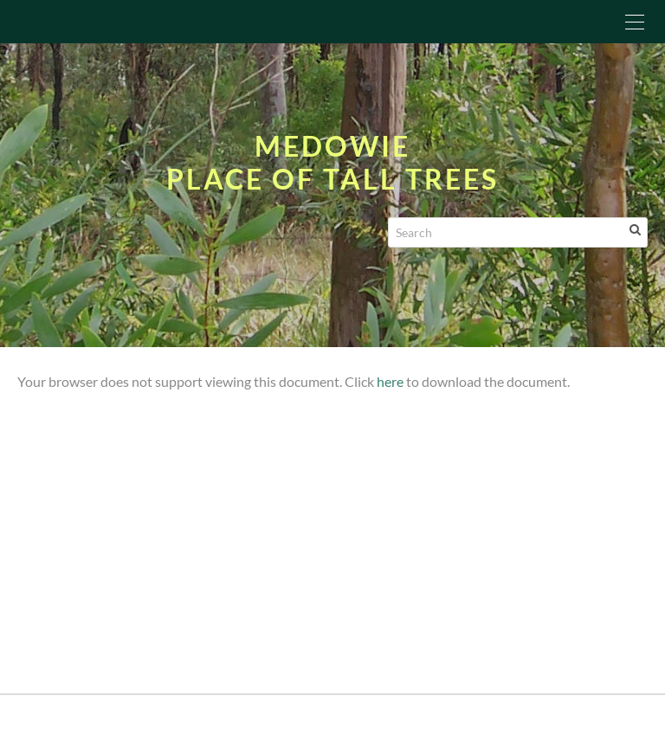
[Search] (518, 232)
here (390, 381)
